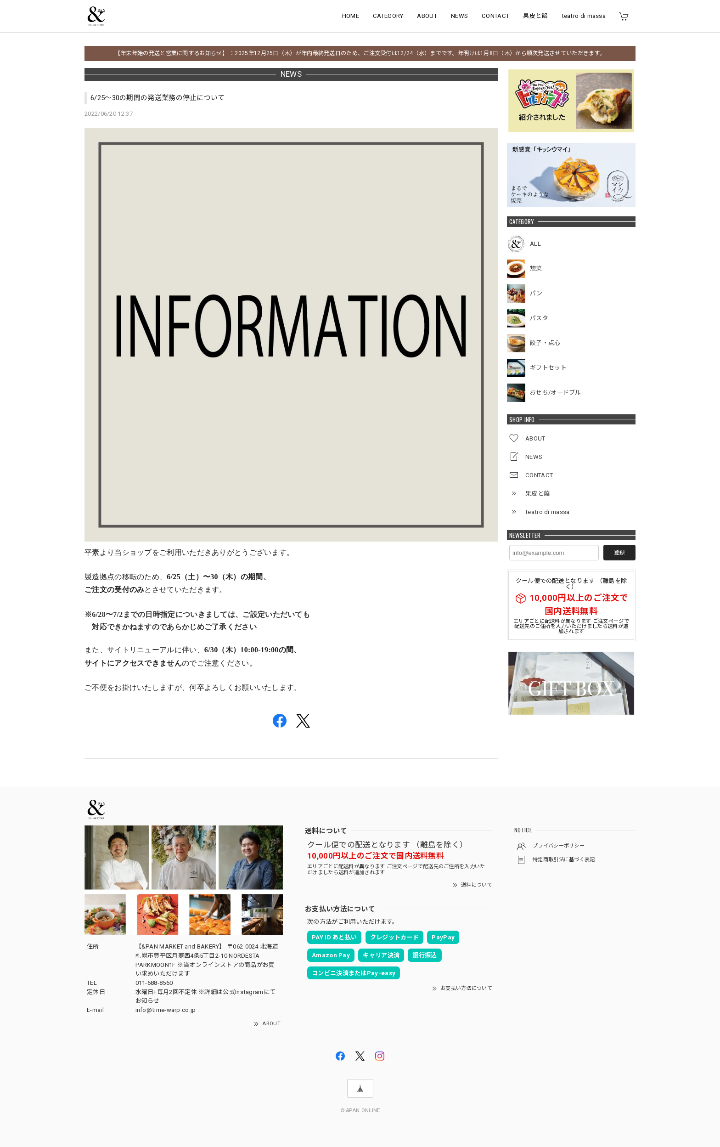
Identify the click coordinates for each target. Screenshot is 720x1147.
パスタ (539, 318)
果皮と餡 (535, 15)
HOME (350, 15)
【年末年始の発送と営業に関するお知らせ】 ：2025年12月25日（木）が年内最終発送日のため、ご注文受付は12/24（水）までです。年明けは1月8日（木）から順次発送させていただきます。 (360, 53)
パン (536, 293)
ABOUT (427, 15)
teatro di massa (584, 15)
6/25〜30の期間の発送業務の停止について (157, 98)
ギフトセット (548, 367)
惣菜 (536, 268)
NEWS (459, 15)
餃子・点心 (545, 342)
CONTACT (495, 15)
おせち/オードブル (555, 392)
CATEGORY (388, 15)
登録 (619, 552)
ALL (535, 243)
